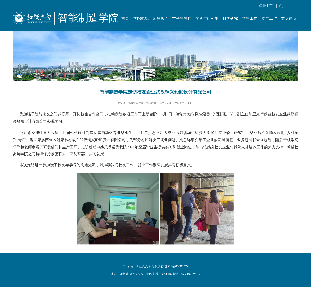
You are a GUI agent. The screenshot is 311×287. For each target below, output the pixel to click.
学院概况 (141, 18)
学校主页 (266, 6)
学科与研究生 (206, 18)
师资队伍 (160, 18)
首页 (125, 18)
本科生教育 (181, 18)
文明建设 (288, 18)
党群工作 (269, 18)
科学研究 (230, 18)
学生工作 (249, 18)
